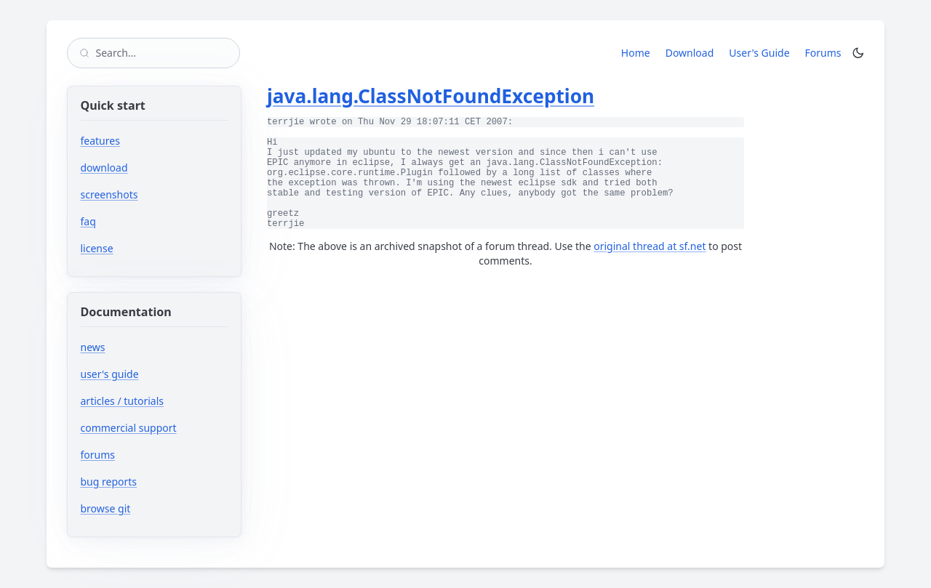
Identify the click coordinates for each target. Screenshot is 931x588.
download (104, 167)
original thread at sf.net (650, 246)
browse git (149, 508)
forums (141, 455)
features (100, 141)
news (93, 347)
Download (690, 53)
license (97, 248)
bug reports (152, 481)
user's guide (110, 374)
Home (635, 53)
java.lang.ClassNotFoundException (430, 96)
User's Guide (759, 53)
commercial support (129, 428)
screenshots (109, 194)
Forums (826, 52)
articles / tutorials (122, 401)
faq (88, 221)
